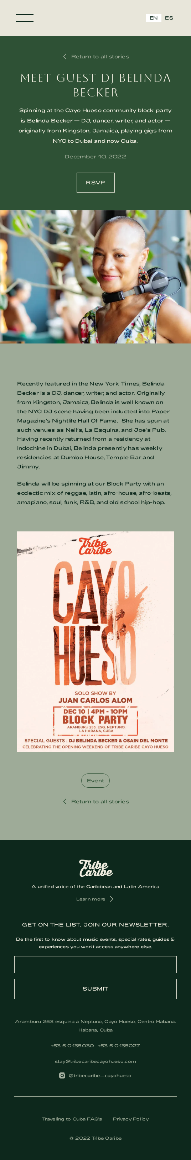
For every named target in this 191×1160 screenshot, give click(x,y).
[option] (169, 18)
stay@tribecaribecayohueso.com (95, 1061)
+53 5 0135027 (119, 1045)
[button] (24, 18)
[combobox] (154, 18)
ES (169, 18)
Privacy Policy (131, 1118)
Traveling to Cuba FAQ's (72, 1118)
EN (154, 18)
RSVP (95, 182)
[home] (95, 18)
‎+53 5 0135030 (72, 1045)
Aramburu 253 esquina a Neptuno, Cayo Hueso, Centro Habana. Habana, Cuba (95, 1025)
